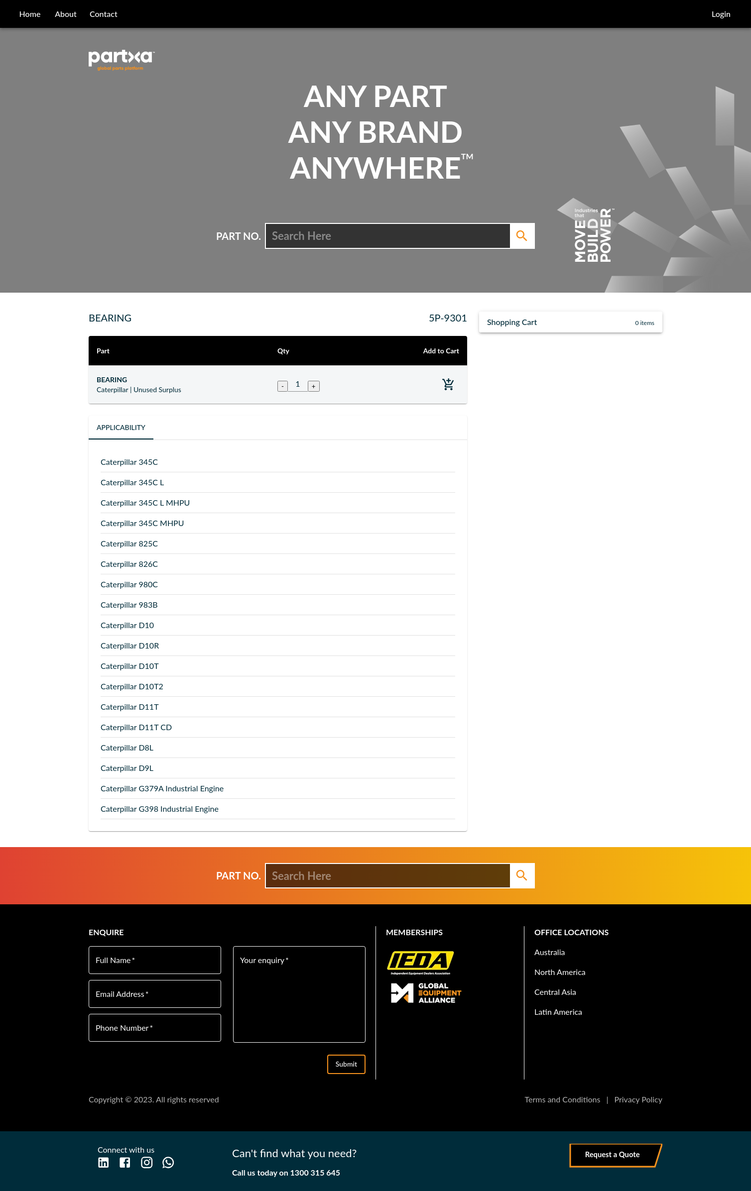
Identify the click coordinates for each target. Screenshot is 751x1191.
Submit (346, 1064)
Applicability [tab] (121, 427)
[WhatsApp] (168, 1162)
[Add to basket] (448, 384)
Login (721, 13)
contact (104, 13)
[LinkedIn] (103, 1162)
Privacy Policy (638, 1099)
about (66, 13)
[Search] (522, 236)
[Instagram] (146, 1162)
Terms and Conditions (562, 1099)
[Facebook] (124, 1162)
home (30, 13)
